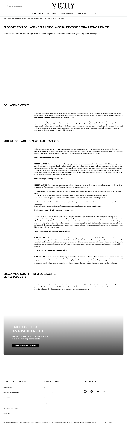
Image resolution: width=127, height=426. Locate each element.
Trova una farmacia (48, 393)
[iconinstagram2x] (85, 391)
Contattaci (46, 387)
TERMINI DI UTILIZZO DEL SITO (11, 393)
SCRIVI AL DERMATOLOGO (51, 403)
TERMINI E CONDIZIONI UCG (11, 408)
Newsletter (46, 398)
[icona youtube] (98, 391)
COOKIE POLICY (8, 403)
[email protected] (85, 422)
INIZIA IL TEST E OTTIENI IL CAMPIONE (25, 345)
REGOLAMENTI (7, 413)
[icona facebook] (91, 391)
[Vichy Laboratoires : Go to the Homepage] (63, 6)
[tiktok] (104, 391)
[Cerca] (95, 13)
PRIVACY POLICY (8, 387)
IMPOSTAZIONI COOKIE (10, 398)
